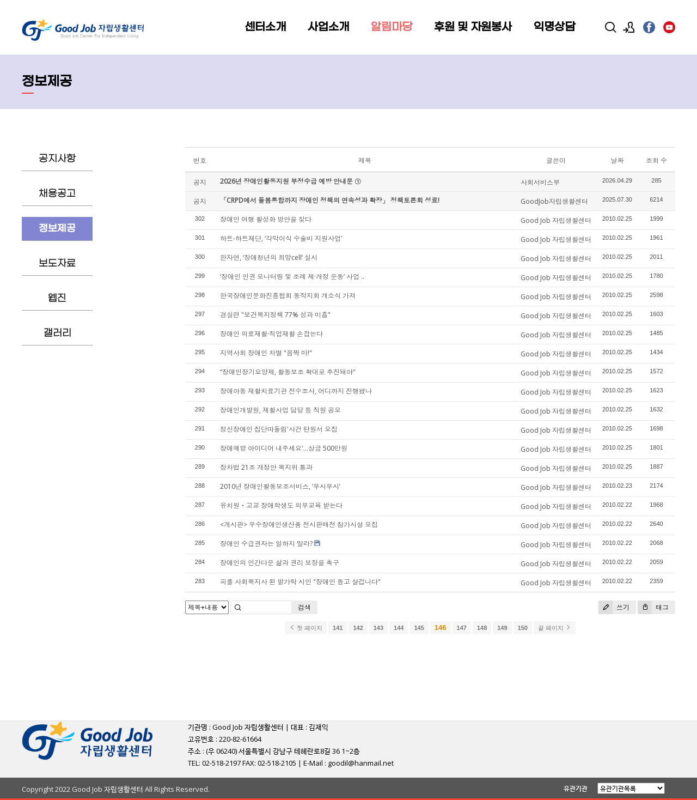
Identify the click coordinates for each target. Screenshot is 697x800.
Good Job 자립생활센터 (556, 220)
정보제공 (57, 228)
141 (338, 628)
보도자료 (57, 263)
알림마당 (391, 27)
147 (462, 628)
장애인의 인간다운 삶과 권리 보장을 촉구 (279, 562)
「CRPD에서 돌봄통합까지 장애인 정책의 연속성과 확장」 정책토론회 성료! (329, 200)
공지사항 (57, 159)
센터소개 (265, 27)
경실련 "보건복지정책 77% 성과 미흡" (275, 314)
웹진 (57, 298)
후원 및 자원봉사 (473, 27)
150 (523, 628)
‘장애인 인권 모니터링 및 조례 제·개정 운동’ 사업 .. (292, 276)
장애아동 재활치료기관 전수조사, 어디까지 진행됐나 (296, 391)
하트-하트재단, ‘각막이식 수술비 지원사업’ (281, 238)
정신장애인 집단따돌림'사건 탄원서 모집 (279, 429)
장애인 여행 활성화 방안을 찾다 (265, 219)
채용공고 (57, 193)
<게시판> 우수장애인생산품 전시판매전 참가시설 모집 (299, 524)
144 (398, 628)
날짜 (616, 160)
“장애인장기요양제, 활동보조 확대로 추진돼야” (287, 372)
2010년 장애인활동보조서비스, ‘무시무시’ (280, 486)
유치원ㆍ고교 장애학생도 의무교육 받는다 (281, 505)
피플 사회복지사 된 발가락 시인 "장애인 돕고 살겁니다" (300, 581)
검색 (304, 607)
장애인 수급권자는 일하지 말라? (266, 543)
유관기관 (576, 788)
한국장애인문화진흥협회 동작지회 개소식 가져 (288, 295)
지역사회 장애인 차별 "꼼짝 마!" (266, 352)
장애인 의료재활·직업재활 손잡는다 (271, 333)
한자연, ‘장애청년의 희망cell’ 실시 (268, 257)
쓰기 (613, 607)
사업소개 (328, 27)
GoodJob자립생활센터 (554, 201)
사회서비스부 (540, 182)
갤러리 (57, 333)
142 (358, 628)
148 (482, 628)
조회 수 (656, 160)
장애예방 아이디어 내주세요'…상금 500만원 (283, 448)
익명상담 (554, 27)
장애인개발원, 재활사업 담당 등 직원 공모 (280, 410)
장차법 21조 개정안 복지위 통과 (266, 467)
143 (378, 628)
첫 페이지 (305, 628)
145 (419, 628)
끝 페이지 (554, 628)
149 (502, 628)
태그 (653, 607)
